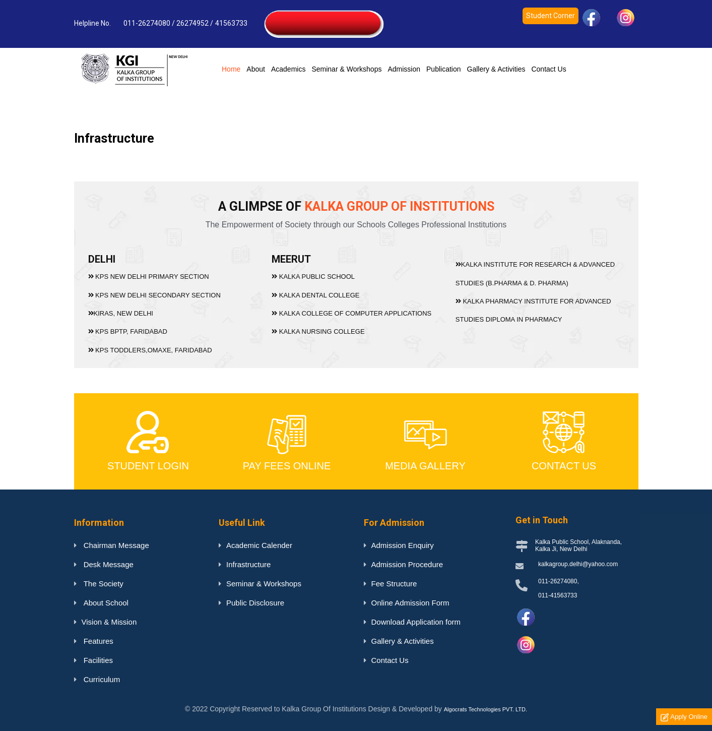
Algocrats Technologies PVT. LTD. (485, 709)
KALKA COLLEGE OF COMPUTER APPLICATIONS (351, 313)
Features (97, 641)
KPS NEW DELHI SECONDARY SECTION (158, 294)
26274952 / (194, 23)
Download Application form (416, 622)
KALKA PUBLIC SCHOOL (314, 276)
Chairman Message (115, 545)
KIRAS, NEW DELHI (125, 313)
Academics (288, 69)
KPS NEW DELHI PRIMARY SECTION (152, 276)
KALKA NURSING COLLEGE (318, 331)
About (255, 69)
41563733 (232, 23)
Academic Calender (259, 545)
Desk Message (108, 564)
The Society (102, 583)
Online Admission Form (410, 602)
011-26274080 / (149, 23)
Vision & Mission (109, 622)
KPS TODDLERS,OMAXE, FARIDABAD (154, 348)
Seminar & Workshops (346, 69)
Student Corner (550, 16)
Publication (443, 69)
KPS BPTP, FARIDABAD (132, 331)
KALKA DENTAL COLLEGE (316, 294)
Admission (403, 69)
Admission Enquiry (402, 545)
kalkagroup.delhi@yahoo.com (578, 564)
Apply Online (684, 717)
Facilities (97, 660)
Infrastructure (248, 564)
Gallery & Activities (496, 69)
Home (232, 69)
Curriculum (101, 679)
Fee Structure (394, 583)
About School (105, 602)
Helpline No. (92, 23)
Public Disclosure (255, 602)
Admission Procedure (407, 564)
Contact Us (548, 69)
